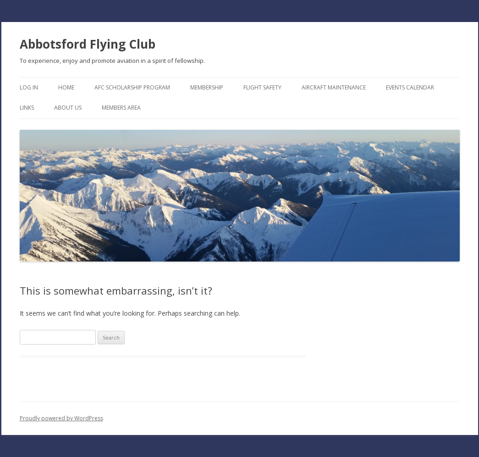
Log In (29, 87)
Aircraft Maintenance (334, 87)
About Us (68, 107)
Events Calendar (410, 87)
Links (27, 107)
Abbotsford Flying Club (87, 44)
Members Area (121, 107)
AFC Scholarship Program (132, 87)
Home (66, 87)
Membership (206, 87)
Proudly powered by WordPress (61, 418)
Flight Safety (262, 87)
